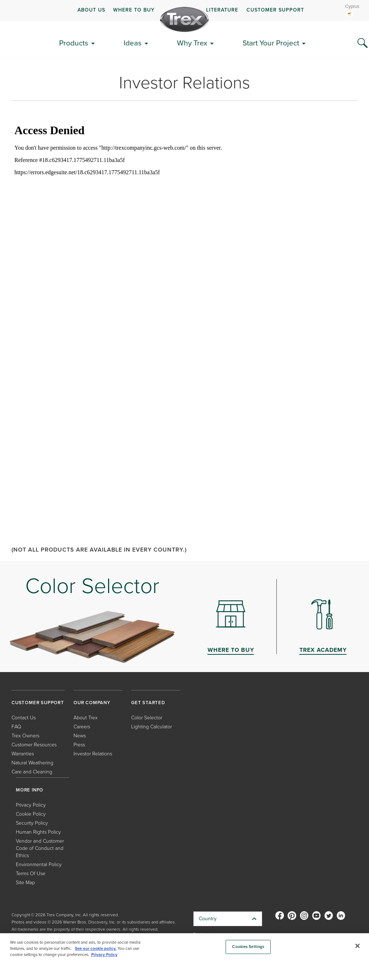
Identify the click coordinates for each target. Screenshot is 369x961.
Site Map (25, 882)
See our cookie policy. (95, 948)
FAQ (16, 726)
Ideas (133, 42)
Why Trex (192, 42)
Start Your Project (271, 42)
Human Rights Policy (38, 832)
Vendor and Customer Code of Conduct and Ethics (40, 848)
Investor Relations (93, 754)
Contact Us (24, 717)
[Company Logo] (184, 19)
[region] (184, 947)
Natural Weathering (32, 763)
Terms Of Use (30, 873)
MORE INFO (29, 789)
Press (79, 745)
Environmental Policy (39, 864)
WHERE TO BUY (134, 10)
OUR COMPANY (92, 702)
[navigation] (184, 10)
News (80, 736)
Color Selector (146, 717)
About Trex (86, 717)
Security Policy (32, 823)
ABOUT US (91, 10)
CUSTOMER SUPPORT (275, 10)
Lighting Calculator (151, 726)
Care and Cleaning (32, 772)
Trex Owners (25, 736)
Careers (82, 726)
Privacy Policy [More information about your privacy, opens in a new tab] (104, 955)
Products (73, 42)
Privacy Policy (31, 805)
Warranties (23, 754)
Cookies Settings (248, 947)
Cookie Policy (31, 814)
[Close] (357, 946)
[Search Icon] (362, 43)
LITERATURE (222, 10)
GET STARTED (148, 702)
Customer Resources (34, 745)
